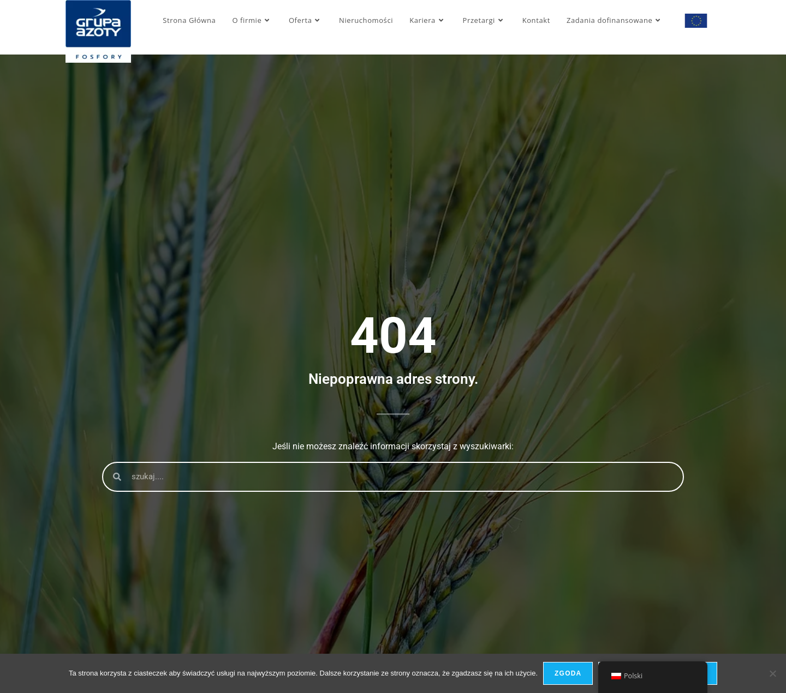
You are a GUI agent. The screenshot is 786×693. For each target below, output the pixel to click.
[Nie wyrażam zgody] (772, 673)
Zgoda (568, 673)
